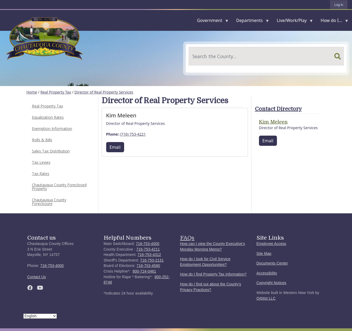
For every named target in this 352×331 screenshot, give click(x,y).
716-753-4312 (149, 255)
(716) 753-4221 (133, 134)
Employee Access (271, 244)
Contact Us (36, 277)
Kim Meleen (273, 122)
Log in (338, 5)
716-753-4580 (148, 266)
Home (32, 92)
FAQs (187, 238)
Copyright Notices (272, 283)
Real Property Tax (55, 92)
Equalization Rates (48, 117)
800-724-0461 (144, 271)
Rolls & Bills (42, 139)
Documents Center (272, 263)
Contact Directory (278, 109)
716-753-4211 (148, 249)
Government (211, 21)
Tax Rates (40, 173)
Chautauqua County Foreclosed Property (59, 186)
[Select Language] (40, 316)
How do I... (332, 21)
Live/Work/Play (292, 21)
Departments (250, 21)
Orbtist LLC (266, 298)
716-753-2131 (152, 260)
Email (115, 147)
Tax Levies (41, 162)
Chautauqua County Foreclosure (49, 201)
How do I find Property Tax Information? (213, 274)
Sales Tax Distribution (51, 151)
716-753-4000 (52, 266)
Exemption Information (52, 128)
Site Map (264, 254)
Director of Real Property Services (104, 92)
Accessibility (267, 273)
